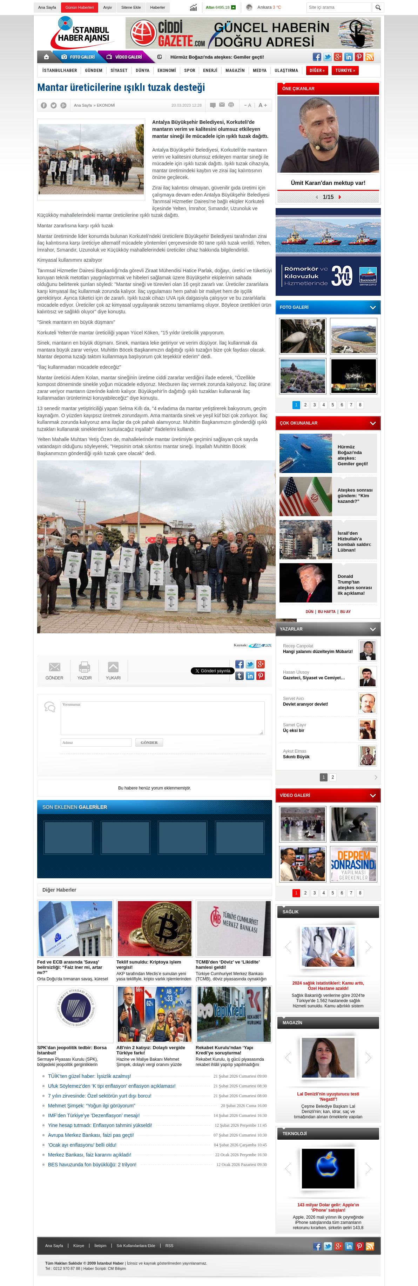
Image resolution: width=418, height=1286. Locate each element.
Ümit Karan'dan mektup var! (328, 183)
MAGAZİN (292, 1022)
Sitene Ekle (131, 7)
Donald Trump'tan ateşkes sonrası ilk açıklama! (221, 57)
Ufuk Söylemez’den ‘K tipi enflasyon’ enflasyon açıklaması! (112, 1086)
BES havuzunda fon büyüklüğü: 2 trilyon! (92, 1164)
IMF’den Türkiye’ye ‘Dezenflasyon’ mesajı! (94, 1115)
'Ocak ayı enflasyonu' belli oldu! (82, 1145)
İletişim (100, 1246)
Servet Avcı (320, 701)
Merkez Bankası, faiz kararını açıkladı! (89, 1155)
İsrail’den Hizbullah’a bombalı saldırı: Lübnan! (354, 542)
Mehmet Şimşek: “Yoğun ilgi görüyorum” (91, 1105)
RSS (170, 1246)
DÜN (310, 612)
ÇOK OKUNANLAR (298, 423)
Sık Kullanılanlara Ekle (136, 1246)
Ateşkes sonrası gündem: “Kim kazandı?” (355, 495)
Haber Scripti (94, 1268)
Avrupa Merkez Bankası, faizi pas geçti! (91, 1135)
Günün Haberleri (80, 7)
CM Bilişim (117, 1268)
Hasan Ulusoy (320, 675)
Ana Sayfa (47, 7)
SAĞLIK (290, 911)
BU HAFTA (327, 612)
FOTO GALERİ (294, 307)
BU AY (345, 612)
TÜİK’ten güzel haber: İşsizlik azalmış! (89, 1076)
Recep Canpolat (320, 649)
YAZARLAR (291, 629)
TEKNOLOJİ (295, 1133)
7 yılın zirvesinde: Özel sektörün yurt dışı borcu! (99, 1096)
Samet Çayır (320, 727)
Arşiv (107, 7)
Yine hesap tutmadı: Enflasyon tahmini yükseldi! (100, 1125)
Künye (78, 1246)
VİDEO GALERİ (295, 795)
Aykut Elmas (320, 754)
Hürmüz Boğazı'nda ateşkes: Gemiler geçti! (353, 455)
